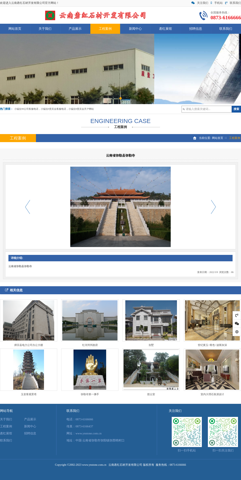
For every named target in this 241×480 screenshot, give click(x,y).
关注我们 (199, 2)
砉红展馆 (165, 28)
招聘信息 (195, 28)
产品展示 (75, 28)
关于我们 (45, 28)
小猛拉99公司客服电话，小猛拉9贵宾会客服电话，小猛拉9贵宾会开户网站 (54, 109)
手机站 (217, 2)
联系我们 (233, 2)
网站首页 (14, 28)
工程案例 (105, 28)
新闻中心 (135, 28)
